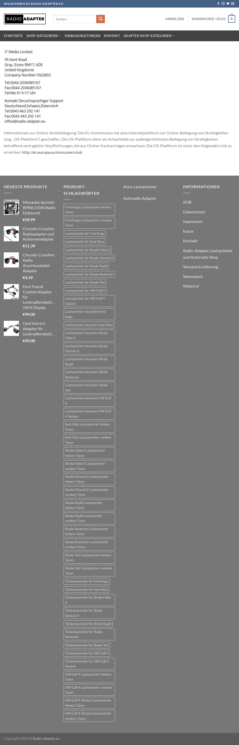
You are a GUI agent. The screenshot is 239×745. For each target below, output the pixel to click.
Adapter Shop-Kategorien (149, 35)
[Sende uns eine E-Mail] (232, 4)
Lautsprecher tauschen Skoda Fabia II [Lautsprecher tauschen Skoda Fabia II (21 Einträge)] (86, 335)
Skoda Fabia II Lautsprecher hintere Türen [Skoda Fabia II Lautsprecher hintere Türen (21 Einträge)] (85, 452)
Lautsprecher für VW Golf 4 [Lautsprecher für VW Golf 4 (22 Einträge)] (85, 291)
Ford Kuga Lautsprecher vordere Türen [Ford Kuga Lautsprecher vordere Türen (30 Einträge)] (88, 222)
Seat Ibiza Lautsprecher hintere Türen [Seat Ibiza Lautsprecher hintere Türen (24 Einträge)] (87, 426)
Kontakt (112, 36)
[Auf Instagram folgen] (223, 4)
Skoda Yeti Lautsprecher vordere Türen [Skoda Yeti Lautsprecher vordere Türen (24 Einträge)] (88, 570)
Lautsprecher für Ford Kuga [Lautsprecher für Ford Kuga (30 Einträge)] (85, 233)
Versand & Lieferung (200, 266)
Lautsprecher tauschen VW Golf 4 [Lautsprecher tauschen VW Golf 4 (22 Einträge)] (88, 400)
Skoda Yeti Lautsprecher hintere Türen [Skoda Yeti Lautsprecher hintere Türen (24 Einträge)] (88, 557)
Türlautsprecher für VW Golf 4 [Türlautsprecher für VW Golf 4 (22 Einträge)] (87, 653)
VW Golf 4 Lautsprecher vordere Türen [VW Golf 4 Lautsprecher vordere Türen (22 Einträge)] (88, 689)
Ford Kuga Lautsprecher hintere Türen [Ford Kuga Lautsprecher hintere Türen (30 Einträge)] (88, 209)
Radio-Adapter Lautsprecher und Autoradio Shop (208, 253)
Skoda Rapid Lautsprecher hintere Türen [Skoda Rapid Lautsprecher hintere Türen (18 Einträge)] (84, 505)
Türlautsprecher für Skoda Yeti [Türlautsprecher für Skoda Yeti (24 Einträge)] (87, 645)
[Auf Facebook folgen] (218, 4)
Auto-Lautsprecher (140, 186)
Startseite (13, 36)
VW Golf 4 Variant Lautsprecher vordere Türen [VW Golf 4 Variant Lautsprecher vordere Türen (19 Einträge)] (88, 715)
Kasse (188, 231)
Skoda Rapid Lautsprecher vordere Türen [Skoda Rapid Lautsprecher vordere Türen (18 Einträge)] (84, 518)
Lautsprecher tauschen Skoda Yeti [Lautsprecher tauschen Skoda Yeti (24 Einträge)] (86, 387)
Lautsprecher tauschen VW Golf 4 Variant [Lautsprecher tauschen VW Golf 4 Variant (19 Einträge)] (88, 413)
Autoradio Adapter (139, 198)
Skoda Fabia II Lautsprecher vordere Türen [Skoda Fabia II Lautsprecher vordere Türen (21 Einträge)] (85, 465)
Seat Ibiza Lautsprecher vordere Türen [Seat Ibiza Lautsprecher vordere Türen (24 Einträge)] (88, 439)
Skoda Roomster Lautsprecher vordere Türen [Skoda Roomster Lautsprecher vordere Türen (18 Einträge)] (87, 544)
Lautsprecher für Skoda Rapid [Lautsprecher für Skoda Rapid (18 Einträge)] (86, 266)
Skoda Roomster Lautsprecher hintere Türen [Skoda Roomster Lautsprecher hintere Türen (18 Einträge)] (87, 531)
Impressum (192, 221)
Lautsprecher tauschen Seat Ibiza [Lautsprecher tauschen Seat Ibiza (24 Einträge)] (89, 325)
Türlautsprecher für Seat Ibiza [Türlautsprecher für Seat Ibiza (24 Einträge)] (86, 589)
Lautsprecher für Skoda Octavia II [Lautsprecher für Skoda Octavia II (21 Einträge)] (89, 258)
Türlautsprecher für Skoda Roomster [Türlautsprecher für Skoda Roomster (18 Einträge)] (83, 634)
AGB (187, 202)
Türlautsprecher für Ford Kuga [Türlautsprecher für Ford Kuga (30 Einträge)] (86, 581)
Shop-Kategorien (43, 35)
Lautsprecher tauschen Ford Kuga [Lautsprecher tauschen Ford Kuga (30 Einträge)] (85, 314)
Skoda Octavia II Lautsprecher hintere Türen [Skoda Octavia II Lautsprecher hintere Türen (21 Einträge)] (87, 479)
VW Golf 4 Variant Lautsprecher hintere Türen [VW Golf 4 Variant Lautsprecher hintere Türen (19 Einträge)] (88, 702)
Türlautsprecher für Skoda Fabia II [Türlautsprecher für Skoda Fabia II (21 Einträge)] (88, 599)
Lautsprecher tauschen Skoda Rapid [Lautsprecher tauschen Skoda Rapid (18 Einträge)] (86, 361)
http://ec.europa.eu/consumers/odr (52, 152)
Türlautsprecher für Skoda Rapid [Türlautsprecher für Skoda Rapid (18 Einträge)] (88, 624)
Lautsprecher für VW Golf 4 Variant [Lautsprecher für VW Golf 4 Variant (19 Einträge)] (85, 300)
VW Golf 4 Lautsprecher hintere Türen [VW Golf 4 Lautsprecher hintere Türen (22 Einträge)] (88, 676)
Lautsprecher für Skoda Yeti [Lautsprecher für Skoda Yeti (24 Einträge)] (85, 282)
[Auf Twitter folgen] (227, 4)
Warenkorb (193, 276)
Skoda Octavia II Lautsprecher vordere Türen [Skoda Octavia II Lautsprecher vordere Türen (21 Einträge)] (87, 492)
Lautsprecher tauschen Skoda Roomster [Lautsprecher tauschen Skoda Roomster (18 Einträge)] (86, 374)
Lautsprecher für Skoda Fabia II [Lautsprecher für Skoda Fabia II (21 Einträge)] (87, 250)
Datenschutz (194, 211)
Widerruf (191, 286)
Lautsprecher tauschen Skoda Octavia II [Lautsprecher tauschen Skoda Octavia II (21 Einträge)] (86, 348)
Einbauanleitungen (82, 36)
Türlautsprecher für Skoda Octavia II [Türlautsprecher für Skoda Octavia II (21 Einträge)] (83, 612)
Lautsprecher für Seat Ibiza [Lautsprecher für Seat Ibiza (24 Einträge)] (84, 242)
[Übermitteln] (100, 19)
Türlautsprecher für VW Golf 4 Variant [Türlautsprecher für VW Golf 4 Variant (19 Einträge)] (87, 663)
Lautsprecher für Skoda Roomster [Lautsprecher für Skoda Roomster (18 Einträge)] (89, 274)
